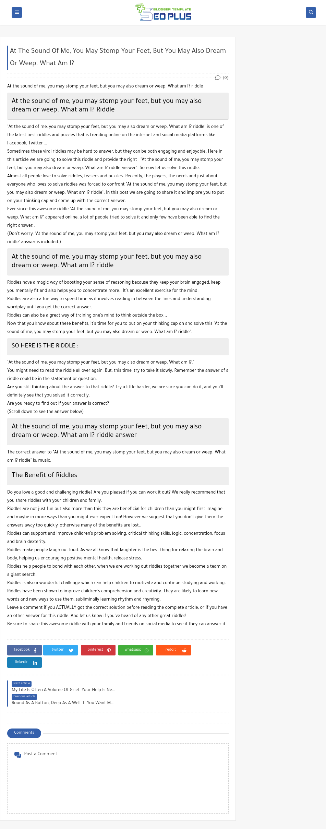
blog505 (64, 820)
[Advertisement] (283, 181)
